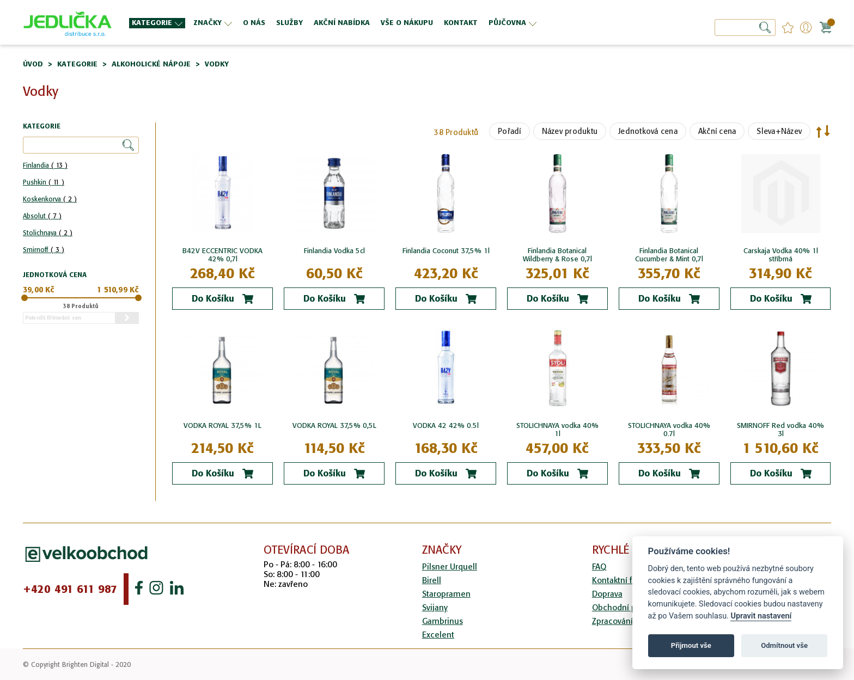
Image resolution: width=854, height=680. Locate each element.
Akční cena (717, 131)
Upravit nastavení (760, 616)
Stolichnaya (47, 233)
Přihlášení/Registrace (806, 27)
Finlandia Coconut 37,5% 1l (446, 251)
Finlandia (45, 165)
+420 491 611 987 (70, 589)
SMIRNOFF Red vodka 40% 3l (780, 429)
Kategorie (77, 64)
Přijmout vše (691, 645)
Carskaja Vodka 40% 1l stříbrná (780, 255)
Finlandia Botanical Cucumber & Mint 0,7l (669, 255)
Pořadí (509, 131)
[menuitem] (157, 23)
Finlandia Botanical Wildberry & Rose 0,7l (557, 255)
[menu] (375, 22)
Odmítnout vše (784, 645)
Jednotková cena (648, 131)
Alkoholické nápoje (151, 64)
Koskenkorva (50, 199)
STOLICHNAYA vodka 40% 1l (557, 429)
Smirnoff (43, 250)
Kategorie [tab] (41, 126)
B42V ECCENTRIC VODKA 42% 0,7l (222, 255)
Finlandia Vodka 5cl (334, 251)
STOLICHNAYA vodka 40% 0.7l (669, 429)
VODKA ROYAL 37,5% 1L (222, 425)
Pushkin (43, 182)
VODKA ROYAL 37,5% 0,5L (334, 425)
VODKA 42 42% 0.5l (446, 425)
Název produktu (570, 131)
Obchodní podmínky (630, 607)
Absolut (42, 216)
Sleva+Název (779, 131)
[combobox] (745, 27)
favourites (788, 27)
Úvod (33, 64)
